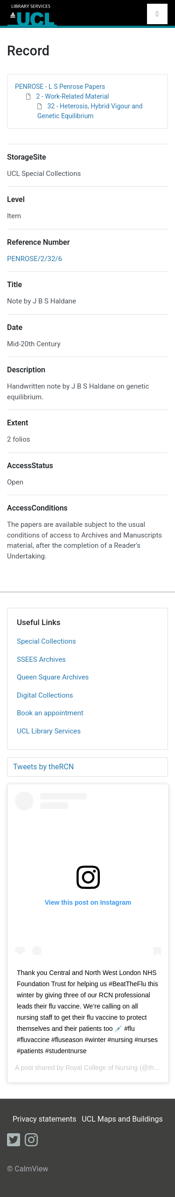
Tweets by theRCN (43, 766)
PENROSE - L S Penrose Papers (60, 86)
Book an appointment (50, 713)
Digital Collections (45, 695)
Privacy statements (44, 1119)
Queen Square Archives (53, 677)
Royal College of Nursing (101, 1067)
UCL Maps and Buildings (122, 1119)
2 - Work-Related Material (72, 96)
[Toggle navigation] (157, 14)
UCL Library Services (49, 731)
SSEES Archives (41, 659)
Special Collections (46, 641)
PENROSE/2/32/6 (34, 259)
